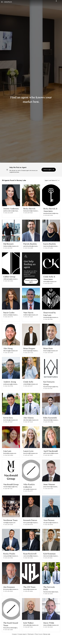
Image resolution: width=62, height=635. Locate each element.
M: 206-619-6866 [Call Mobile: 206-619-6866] (28, 591)
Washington (31, 634)
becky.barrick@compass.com (31, 211)
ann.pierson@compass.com (51, 522)
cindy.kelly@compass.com (30, 384)
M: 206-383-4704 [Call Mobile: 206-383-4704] (8, 352)
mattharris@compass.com (30, 315)
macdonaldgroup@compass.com (11, 486)
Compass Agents (22, 634)
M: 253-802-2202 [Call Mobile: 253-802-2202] (48, 215)
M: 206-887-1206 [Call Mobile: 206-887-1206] (28, 627)
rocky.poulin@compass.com (11, 556)
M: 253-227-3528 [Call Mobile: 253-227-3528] (28, 317)
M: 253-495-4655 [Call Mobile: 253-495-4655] (8, 591)
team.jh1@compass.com (30, 589)
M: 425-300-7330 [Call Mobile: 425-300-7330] (28, 352)
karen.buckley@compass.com (51, 246)
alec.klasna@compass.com (30, 420)
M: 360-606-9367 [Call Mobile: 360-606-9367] (48, 488)
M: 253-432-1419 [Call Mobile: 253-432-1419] (7, 248)
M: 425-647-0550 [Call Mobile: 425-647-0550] (28, 455)
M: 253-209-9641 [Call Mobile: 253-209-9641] (28, 213)
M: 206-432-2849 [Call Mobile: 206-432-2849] (8, 213)
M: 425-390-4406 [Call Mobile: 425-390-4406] (48, 422)
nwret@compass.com (9, 522)
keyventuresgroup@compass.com (51, 386)
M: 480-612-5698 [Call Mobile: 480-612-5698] (48, 593)
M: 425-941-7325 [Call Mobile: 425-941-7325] (7, 488)
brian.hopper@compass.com (31, 350)
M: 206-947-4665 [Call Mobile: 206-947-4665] (28, 422)
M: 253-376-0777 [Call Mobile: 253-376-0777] (28, 491)
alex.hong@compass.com (10, 350)
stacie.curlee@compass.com (11, 315)
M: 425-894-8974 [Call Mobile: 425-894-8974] (28, 524)
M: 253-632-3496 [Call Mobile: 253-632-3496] (8, 558)
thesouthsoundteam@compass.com (11, 627)
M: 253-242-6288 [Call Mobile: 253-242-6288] (8, 629)
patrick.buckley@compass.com (31, 246)
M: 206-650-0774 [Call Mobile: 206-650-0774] (8, 317)
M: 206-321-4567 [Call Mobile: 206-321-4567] (8, 422)
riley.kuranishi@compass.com (51, 420)
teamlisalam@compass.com (51, 317)
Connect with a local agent (31, 281)
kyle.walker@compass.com (31, 625)
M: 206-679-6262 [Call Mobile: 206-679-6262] (48, 248)
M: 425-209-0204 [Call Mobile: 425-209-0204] (8, 524)
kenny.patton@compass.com (31, 522)
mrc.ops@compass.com (30, 489)
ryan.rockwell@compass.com (31, 556)
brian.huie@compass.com (50, 350)
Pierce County (38, 634)
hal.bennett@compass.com (11, 246)
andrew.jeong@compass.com (11, 384)
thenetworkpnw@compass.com (51, 592)
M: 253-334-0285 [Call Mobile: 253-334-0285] (28, 248)
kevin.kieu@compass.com (10, 420)
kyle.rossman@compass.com (51, 556)
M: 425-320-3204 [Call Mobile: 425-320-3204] (8, 281)
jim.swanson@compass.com (11, 589)
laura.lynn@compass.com (30, 453)
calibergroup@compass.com (11, 279)
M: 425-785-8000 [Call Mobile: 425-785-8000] (48, 524)
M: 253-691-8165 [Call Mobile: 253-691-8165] (47, 558)
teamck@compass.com (49, 281)
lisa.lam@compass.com (9, 453)
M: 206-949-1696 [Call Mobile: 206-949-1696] (48, 319)
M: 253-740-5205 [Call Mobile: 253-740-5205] (48, 627)
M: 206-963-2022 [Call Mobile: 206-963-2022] (28, 558)
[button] (2, 2)
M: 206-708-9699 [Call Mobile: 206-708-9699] (48, 352)
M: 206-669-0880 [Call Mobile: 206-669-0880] (8, 455)
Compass (14, 634)
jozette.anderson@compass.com (11, 211)
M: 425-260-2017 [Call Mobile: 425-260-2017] (48, 283)
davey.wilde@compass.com (51, 625)
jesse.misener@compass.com (51, 486)
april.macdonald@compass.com (51, 453)
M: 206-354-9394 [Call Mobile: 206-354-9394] (8, 386)
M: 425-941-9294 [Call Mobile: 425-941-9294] (47, 455)
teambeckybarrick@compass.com (51, 213)
